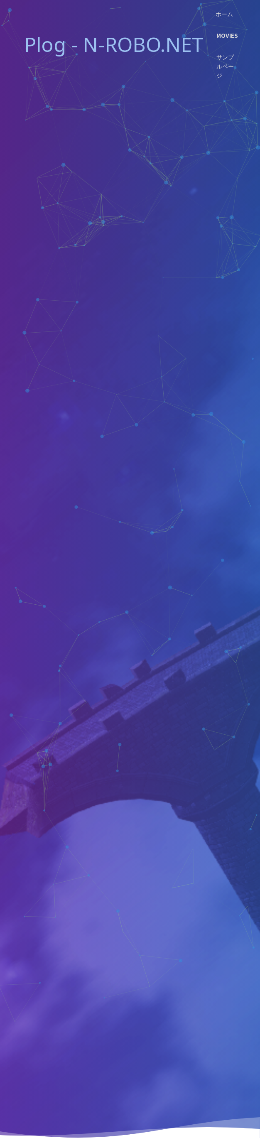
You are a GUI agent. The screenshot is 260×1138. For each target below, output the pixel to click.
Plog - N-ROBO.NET (114, 44)
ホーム (224, 14)
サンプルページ (225, 66)
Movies (227, 35)
